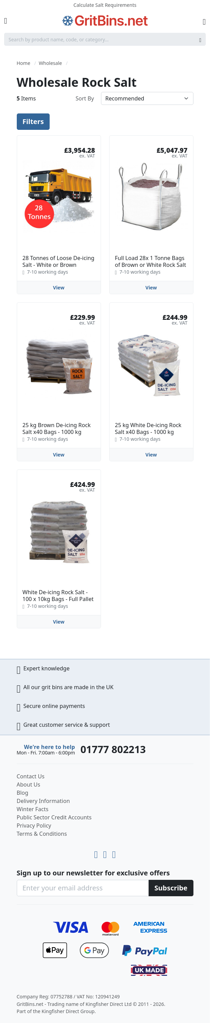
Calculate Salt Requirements (105, 5)
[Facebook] (114, 853)
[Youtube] (97, 853)
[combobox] (105, 39)
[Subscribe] (171, 888)
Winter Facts (33, 809)
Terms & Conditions (42, 833)
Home (23, 63)
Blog (22, 792)
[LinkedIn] (106, 853)
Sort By (85, 98)
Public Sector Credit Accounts (54, 817)
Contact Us (31, 776)
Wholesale (50, 63)
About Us (28, 784)
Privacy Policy (34, 825)
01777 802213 (113, 749)
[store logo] (105, 20)
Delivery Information (43, 801)
